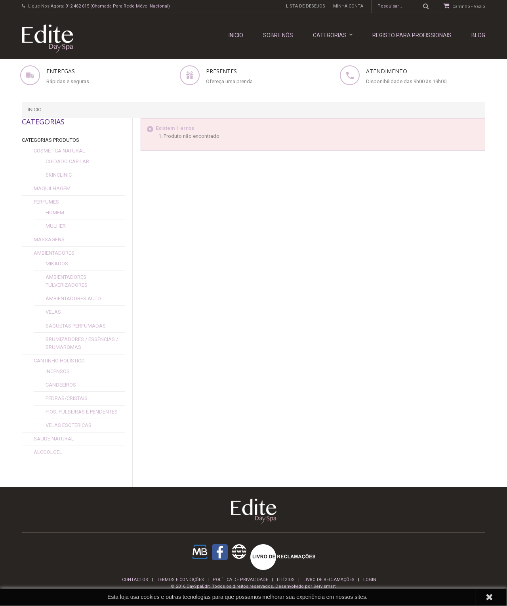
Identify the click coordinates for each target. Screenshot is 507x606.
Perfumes (46, 202)
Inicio (35, 109)
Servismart (324, 586)
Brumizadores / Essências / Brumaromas (82, 343)
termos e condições (180, 579)
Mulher (56, 226)
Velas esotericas (68, 425)
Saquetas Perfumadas (76, 326)
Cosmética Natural (59, 151)
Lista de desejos (305, 6)
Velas (53, 312)
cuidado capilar (67, 161)
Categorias (333, 35)
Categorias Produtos (50, 140)
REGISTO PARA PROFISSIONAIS (412, 35)
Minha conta (348, 6)
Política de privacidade (240, 579)
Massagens (49, 239)
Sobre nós (278, 35)
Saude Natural (54, 439)
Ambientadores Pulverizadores (67, 281)
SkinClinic (59, 175)
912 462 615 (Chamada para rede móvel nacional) (117, 6)
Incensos (58, 371)
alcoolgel (48, 452)
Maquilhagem (52, 188)
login (369, 579)
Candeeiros (61, 385)
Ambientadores (54, 253)
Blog (478, 35)
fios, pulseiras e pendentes (82, 412)
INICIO (236, 35)
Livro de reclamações (329, 579)
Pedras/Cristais (67, 398)
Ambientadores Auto (73, 298)
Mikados (57, 264)
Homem (55, 212)
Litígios (286, 579)
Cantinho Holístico (59, 361)
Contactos (135, 579)
